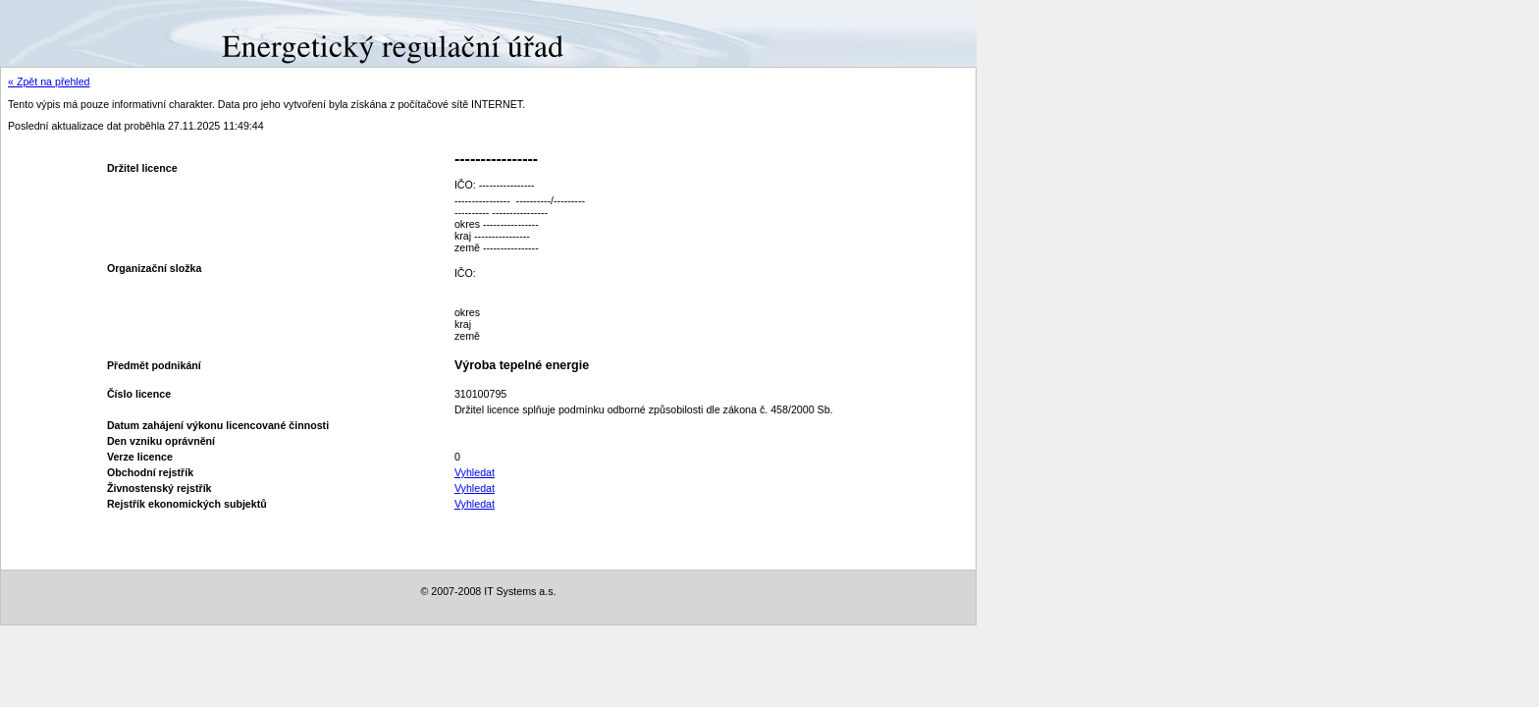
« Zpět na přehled (49, 81)
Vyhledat (474, 472)
